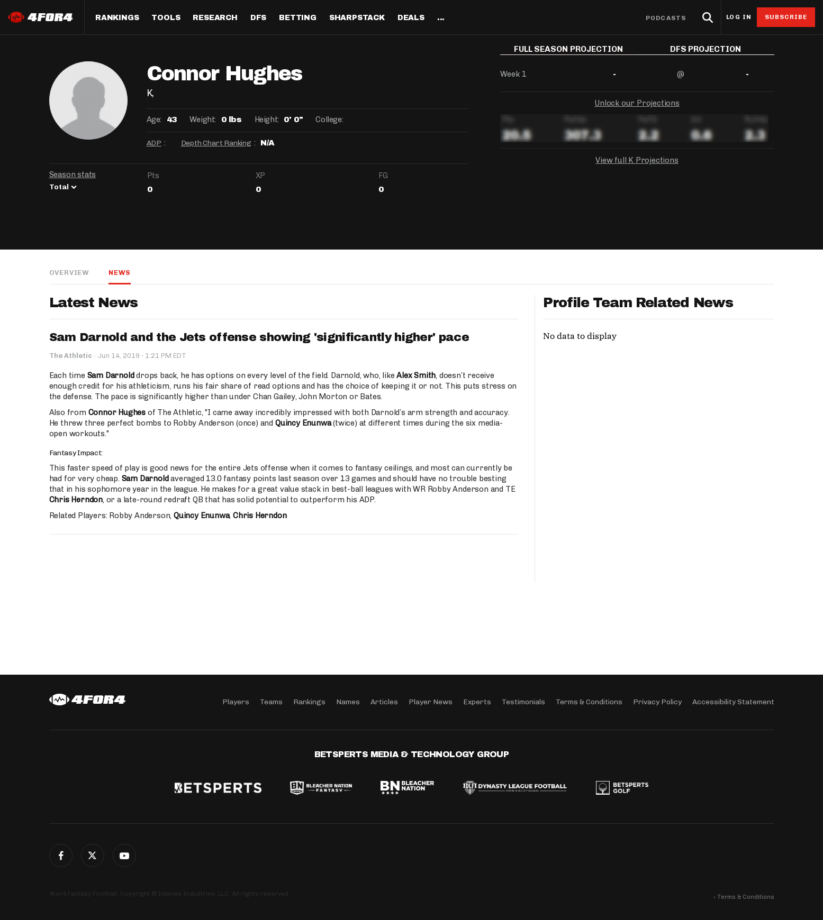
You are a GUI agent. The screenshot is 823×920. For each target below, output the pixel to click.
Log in (739, 17)
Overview (69, 273)
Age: (154, 119)
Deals (410, 18)
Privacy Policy (657, 701)
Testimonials (523, 701)
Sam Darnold (110, 375)
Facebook (61, 855)
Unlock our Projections (637, 111)
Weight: (202, 119)
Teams (271, 701)
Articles (384, 701)
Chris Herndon (76, 499)
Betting (297, 18)
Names (348, 701)
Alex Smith (416, 375)
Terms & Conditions (589, 701)
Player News (431, 701)
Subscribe (786, 17)
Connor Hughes (117, 412)
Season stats (72, 174)
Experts (477, 701)
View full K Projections (636, 168)
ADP (154, 143)
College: (329, 119)
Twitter (92, 855)
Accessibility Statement (733, 701)
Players (235, 701)
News (119, 273)
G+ (124, 855)
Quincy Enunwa (303, 423)
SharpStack (357, 18)
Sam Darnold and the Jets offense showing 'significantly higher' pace (259, 337)
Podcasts (666, 18)
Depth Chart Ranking (216, 143)
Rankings (117, 18)
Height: (267, 119)
